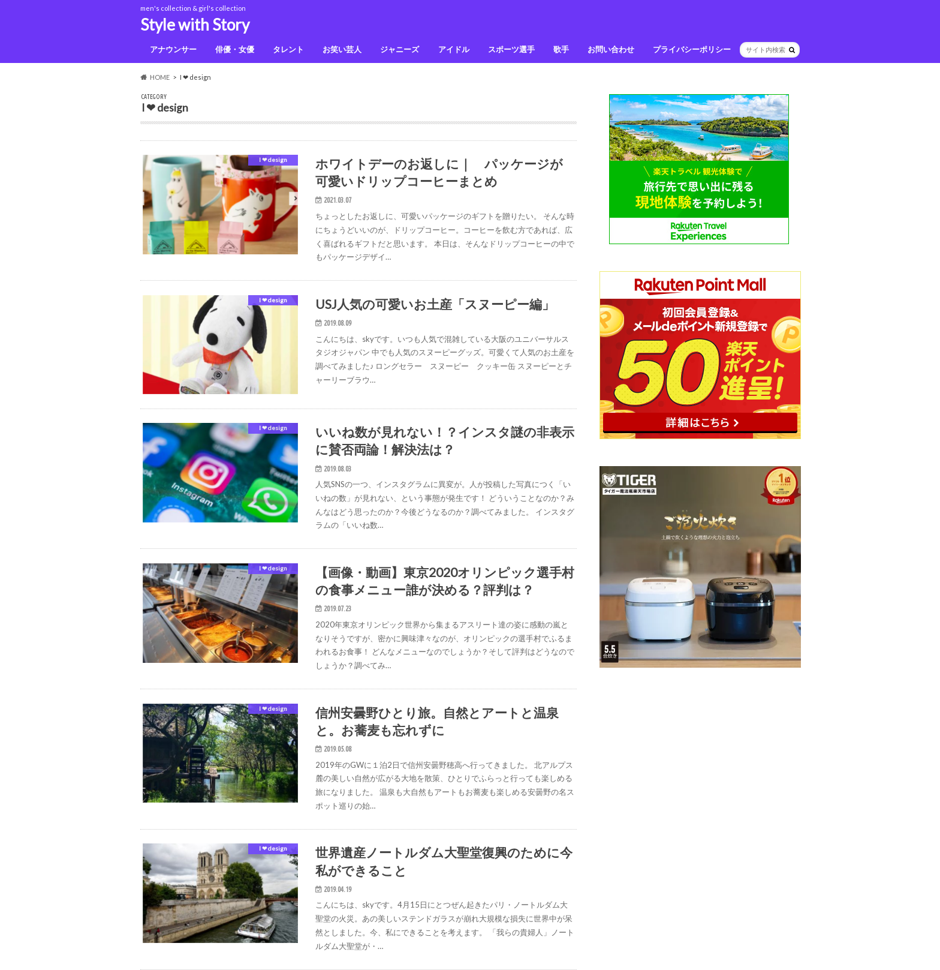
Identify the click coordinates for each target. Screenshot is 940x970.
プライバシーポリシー (692, 49)
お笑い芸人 (342, 49)
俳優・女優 (234, 49)
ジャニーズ (399, 49)
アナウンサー (173, 49)
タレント (288, 49)
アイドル (453, 49)
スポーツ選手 (511, 49)
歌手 (561, 49)
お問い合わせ (611, 49)
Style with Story (194, 24)
